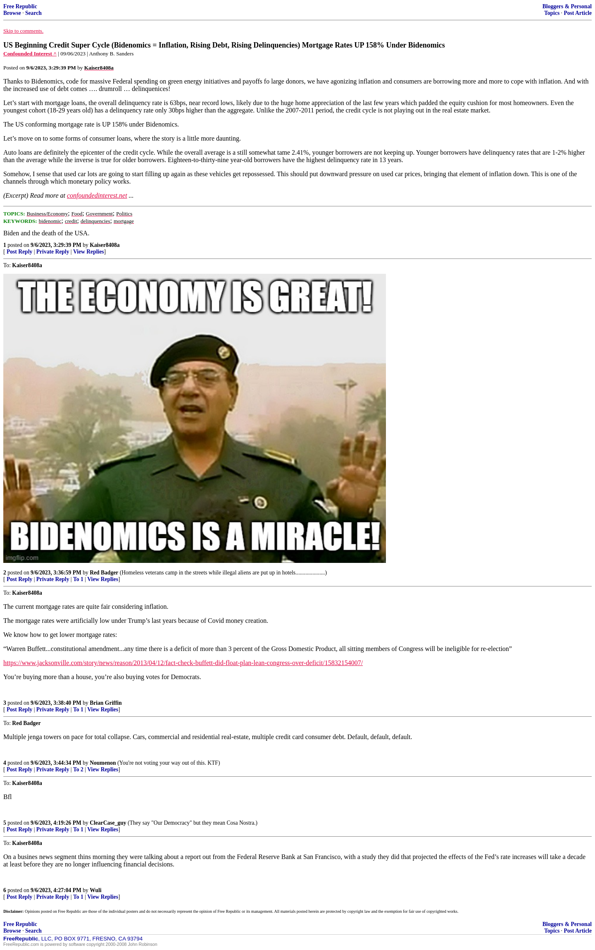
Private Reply (52, 252)
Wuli (95, 890)
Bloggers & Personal (567, 6)
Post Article (578, 13)
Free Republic (20, 6)
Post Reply (19, 252)
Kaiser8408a (105, 245)
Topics (551, 13)
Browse (12, 13)
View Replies (88, 252)
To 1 (78, 579)
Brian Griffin (105, 703)
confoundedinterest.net (97, 195)
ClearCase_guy (108, 823)
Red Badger (104, 573)
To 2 (78, 769)
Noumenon (103, 763)
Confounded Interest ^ (30, 53)
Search (33, 13)
